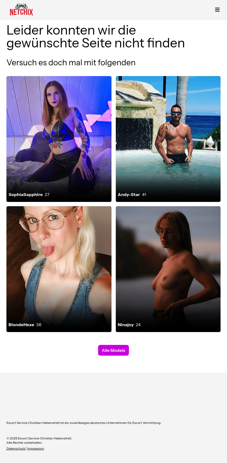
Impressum (35, 448)
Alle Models (113, 350)
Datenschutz (16, 448)
